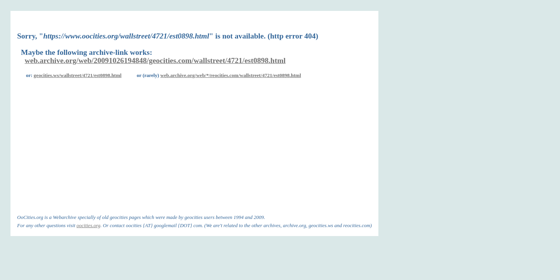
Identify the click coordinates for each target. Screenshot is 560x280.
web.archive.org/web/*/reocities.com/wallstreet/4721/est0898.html (230, 75)
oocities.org (88, 225)
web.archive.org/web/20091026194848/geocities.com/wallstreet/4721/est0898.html (155, 60)
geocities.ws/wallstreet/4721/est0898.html (78, 75)
